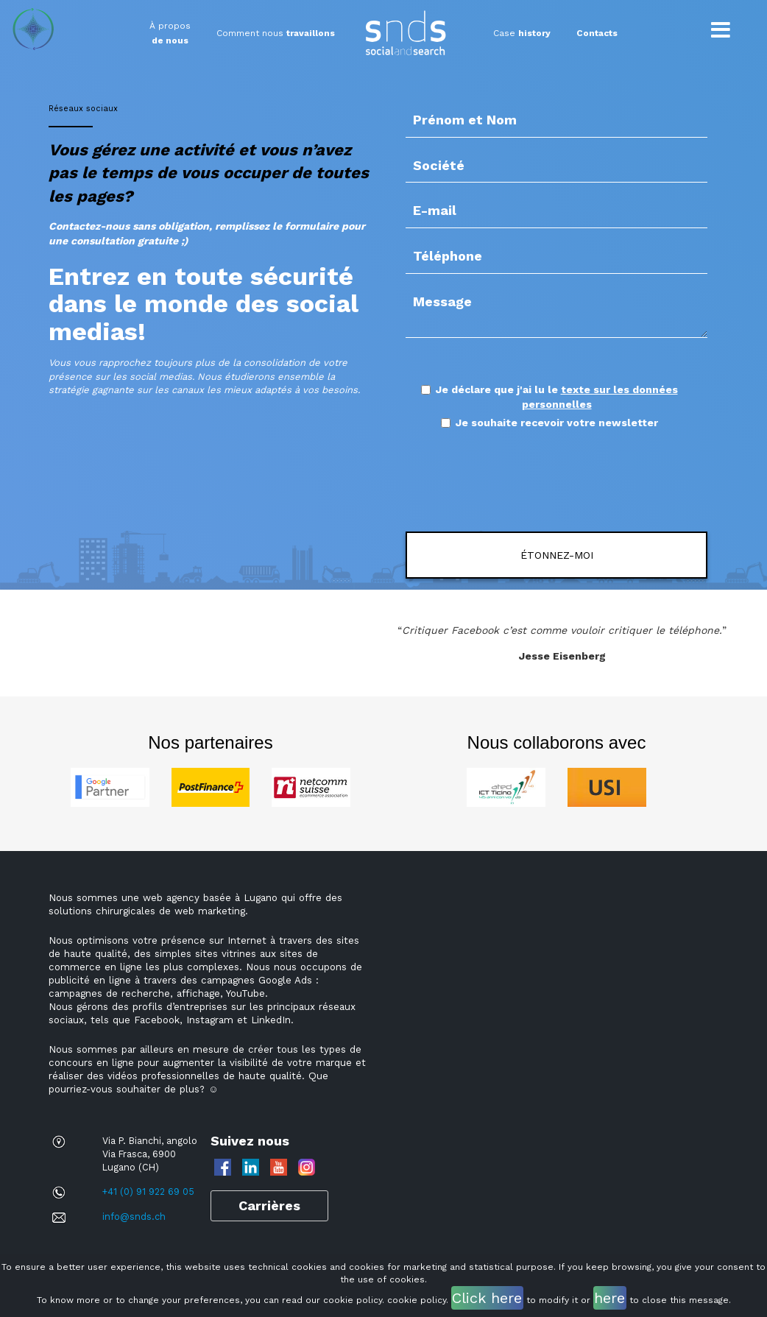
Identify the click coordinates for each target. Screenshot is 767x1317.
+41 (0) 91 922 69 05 (148, 1191)
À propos (170, 33)
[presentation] (531, 481)
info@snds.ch (134, 1216)
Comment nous (275, 33)
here (609, 1298)
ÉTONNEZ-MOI (556, 555)
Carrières (269, 1205)
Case (522, 33)
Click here (487, 1298)
